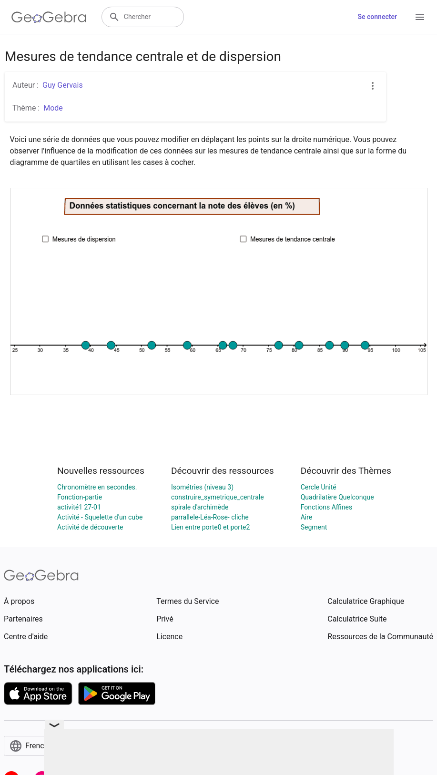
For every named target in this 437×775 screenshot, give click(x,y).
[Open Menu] (420, 17)
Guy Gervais (62, 85)
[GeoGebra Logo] (48, 17)
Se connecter (377, 16)
